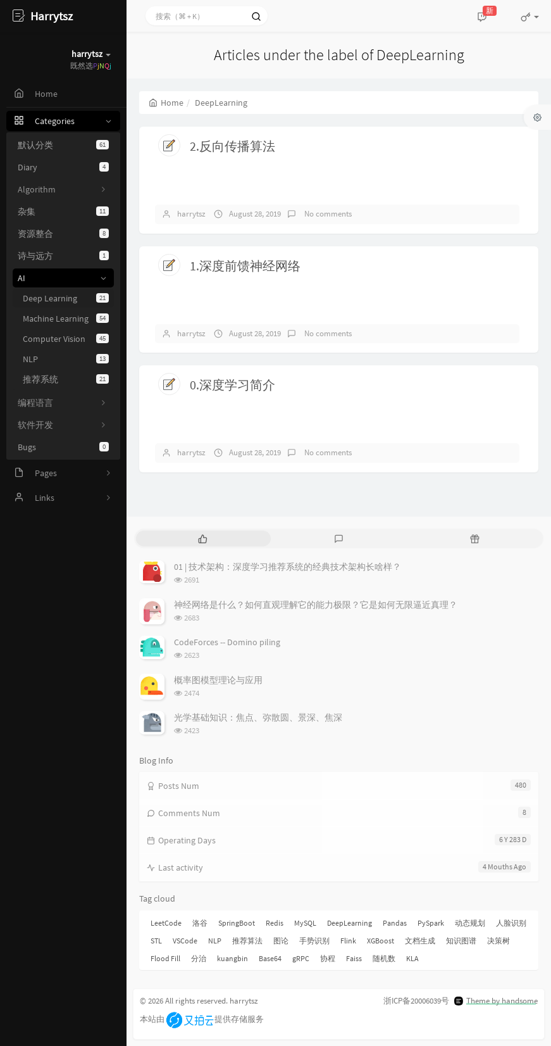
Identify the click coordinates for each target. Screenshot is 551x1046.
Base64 (270, 958)
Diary (63, 167)
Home (166, 102)
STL (156, 940)
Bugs (63, 447)
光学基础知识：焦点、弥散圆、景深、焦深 (258, 717)
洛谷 (199, 923)
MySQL (305, 923)
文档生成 (420, 940)
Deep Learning (66, 298)
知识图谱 (461, 940)
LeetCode (166, 923)
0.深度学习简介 (232, 385)
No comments (327, 213)
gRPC (300, 958)
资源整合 (63, 233)
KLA (412, 958)
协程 (327, 958)
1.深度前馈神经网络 (245, 266)
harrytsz (191, 213)
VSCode (185, 940)
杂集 (63, 211)
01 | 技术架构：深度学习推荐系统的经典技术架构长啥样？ (287, 566)
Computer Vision (66, 338)
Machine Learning (66, 318)
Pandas (395, 923)
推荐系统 (66, 379)
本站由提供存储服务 (202, 1019)
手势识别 (314, 940)
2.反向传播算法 (232, 146)
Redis (274, 923)
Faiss (354, 958)
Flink (348, 940)
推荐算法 (247, 940)
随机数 (384, 958)
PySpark (431, 923)
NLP (66, 359)
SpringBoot (236, 923)
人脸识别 (511, 923)
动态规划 (470, 923)
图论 (280, 940)
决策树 (498, 940)
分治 (198, 958)
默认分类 (63, 145)
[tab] (203, 538)
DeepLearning (349, 923)
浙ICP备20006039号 (416, 1000)
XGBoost (380, 940)
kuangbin (232, 958)
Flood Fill (165, 958)
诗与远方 (63, 256)
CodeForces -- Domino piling (227, 642)
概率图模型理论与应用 (218, 680)
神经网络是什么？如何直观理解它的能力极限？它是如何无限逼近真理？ (315, 604)
